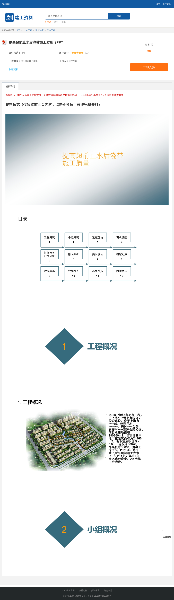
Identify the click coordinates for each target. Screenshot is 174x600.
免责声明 (108, 590)
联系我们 (167, 4)
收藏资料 (13, 69)
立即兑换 (149, 67)
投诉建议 (95, 590)
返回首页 (6, 4)
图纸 (64, 22)
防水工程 (51, 30)
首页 (18, 30)
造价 (56, 22)
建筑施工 (40, 30)
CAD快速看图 (68, 590)
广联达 (48, 22)
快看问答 (83, 590)
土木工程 (28, 30)
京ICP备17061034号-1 (73, 596)
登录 (158, 4)
